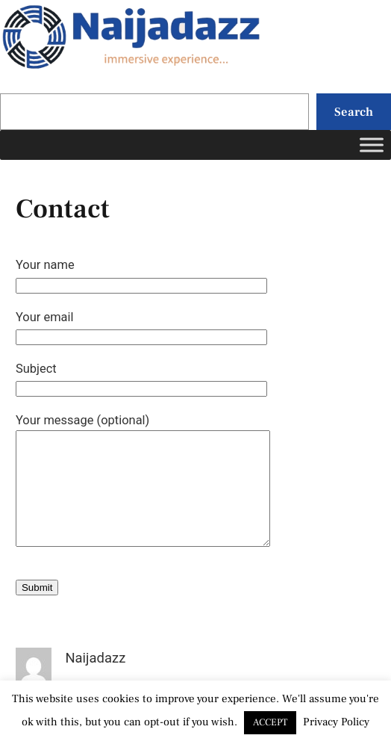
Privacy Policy (336, 722)
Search (353, 112)
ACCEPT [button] (270, 722)
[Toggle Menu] (372, 145)
